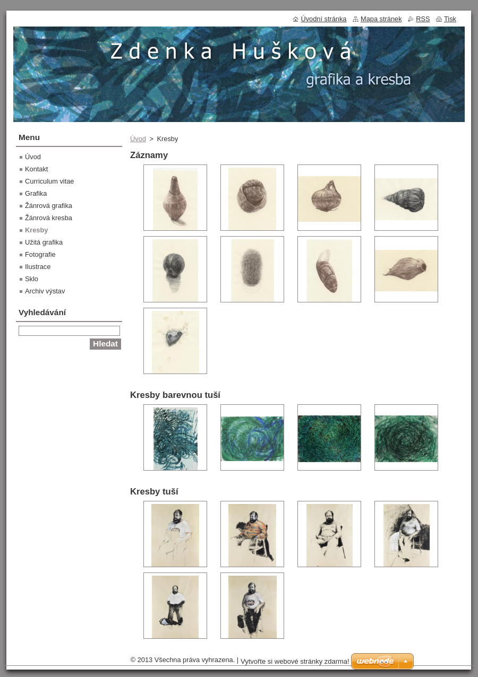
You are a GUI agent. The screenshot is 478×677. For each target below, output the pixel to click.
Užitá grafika (44, 242)
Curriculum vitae (49, 181)
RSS (423, 19)
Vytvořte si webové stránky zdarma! (295, 661)
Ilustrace (37, 267)
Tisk (450, 19)
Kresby (36, 230)
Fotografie (40, 254)
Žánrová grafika (48, 206)
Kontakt (36, 169)
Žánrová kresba (48, 218)
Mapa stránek (381, 19)
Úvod (138, 139)
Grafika (36, 193)
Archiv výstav (45, 291)
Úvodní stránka (323, 19)
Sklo (31, 279)
